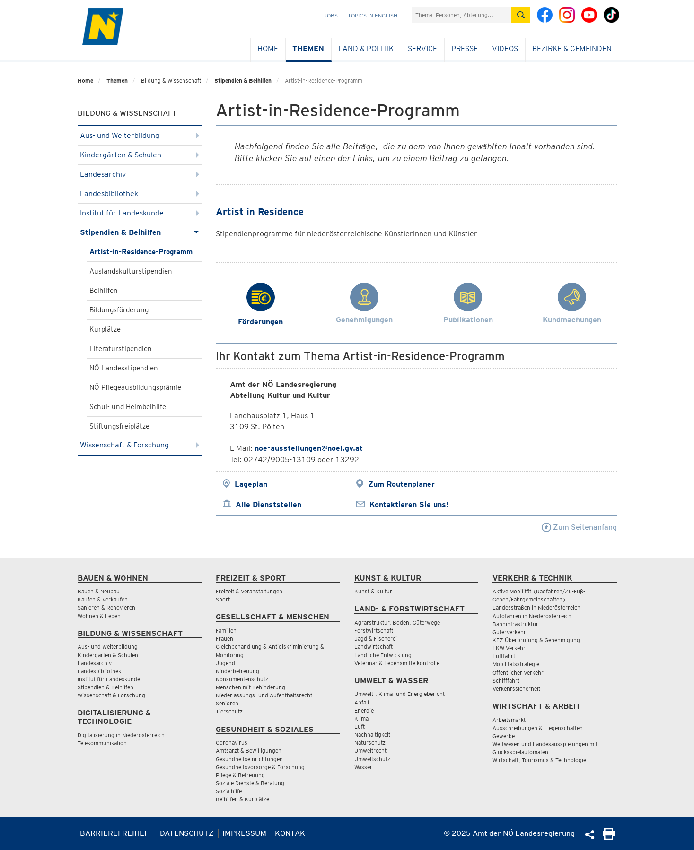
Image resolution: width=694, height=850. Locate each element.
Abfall (361, 702)
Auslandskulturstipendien (130, 271)
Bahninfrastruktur (515, 623)
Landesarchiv (140, 174)
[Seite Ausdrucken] (608, 837)
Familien (226, 630)
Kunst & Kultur (373, 591)
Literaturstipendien (120, 348)
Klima (361, 718)
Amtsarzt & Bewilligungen (248, 750)
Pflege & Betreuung (240, 775)
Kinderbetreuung (237, 671)
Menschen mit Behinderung (250, 687)
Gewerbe (503, 735)
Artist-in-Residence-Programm (141, 252)
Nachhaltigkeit (372, 734)
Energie (364, 710)
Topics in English (372, 15)
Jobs (331, 15)
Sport (223, 599)
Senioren (227, 703)
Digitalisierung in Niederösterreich (121, 734)
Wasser (363, 767)
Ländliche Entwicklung (383, 655)
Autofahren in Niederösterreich (531, 615)
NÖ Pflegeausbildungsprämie (135, 387)
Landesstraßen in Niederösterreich (536, 607)
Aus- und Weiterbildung (140, 135)
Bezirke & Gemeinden (572, 48)
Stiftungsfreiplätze (119, 426)
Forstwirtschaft (373, 630)
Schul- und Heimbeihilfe (127, 407)
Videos (505, 48)
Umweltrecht (370, 750)
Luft (359, 726)
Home (267, 48)
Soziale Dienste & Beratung (250, 783)
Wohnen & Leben (99, 615)
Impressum (244, 833)
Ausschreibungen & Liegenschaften (537, 727)
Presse (464, 48)
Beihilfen (103, 290)
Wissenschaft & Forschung (140, 444)
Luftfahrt (503, 656)
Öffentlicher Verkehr (518, 672)
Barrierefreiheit (115, 833)
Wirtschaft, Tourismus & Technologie (539, 760)
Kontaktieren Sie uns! (408, 504)
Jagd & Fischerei (375, 638)
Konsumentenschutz (242, 679)
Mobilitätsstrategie (515, 664)
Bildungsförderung (119, 310)
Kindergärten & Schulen (140, 154)
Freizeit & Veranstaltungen (249, 591)
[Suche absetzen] (520, 15)
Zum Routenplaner (401, 484)
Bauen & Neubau (99, 591)
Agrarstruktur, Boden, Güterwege (397, 622)
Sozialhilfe (229, 791)
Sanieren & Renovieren (106, 607)
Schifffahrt (505, 680)
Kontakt (292, 833)
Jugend (225, 663)
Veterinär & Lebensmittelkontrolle (396, 663)
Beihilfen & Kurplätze (242, 799)
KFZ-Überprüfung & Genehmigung (536, 640)
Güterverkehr (509, 631)
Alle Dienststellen (268, 504)
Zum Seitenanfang (579, 527)
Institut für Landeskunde (140, 212)
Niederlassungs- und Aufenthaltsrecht (264, 695)
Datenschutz (187, 833)
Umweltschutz (372, 759)
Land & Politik (366, 48)
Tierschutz (229, 711)
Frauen (224, 638)
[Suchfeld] (461, 15)
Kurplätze (105, 329)
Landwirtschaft (373, 646)
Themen (308, 48)
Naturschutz (370, 742)
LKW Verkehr (509, 648)
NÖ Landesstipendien (123, 368)
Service (422, 48)
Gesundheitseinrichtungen (249, 759)
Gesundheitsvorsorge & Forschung (260, 767)
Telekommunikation (102, 743)
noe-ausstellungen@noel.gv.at (309, 448)
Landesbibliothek (140, 193)
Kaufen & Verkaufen (103, 599)
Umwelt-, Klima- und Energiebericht (399, 693)
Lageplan (251, 484)
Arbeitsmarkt (509, 719)
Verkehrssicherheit (516, 688)
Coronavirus (231, 742)
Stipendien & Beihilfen (243, 80)
